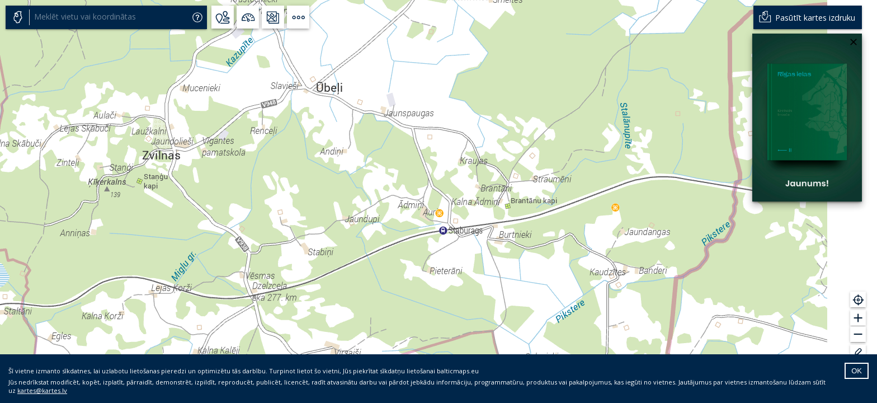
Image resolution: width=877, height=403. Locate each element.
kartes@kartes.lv (42, 390)
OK (856, 371)
